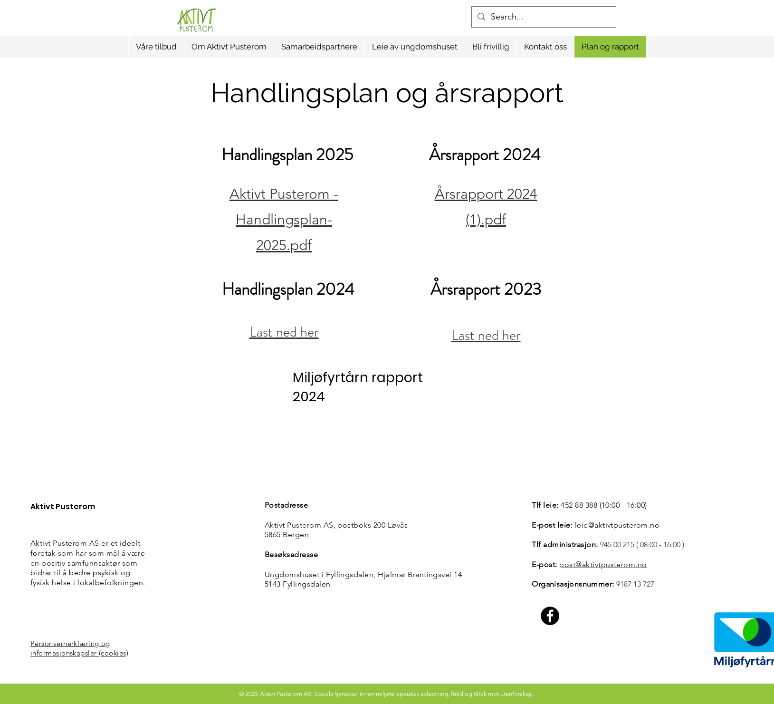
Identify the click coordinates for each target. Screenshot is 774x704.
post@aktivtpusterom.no (603, 564)
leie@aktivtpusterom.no (617, 525)
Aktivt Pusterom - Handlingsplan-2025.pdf (283, 219)
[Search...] (543, 17)
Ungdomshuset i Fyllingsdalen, (321, 574)
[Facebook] (550, 616)
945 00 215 (617, 544)
